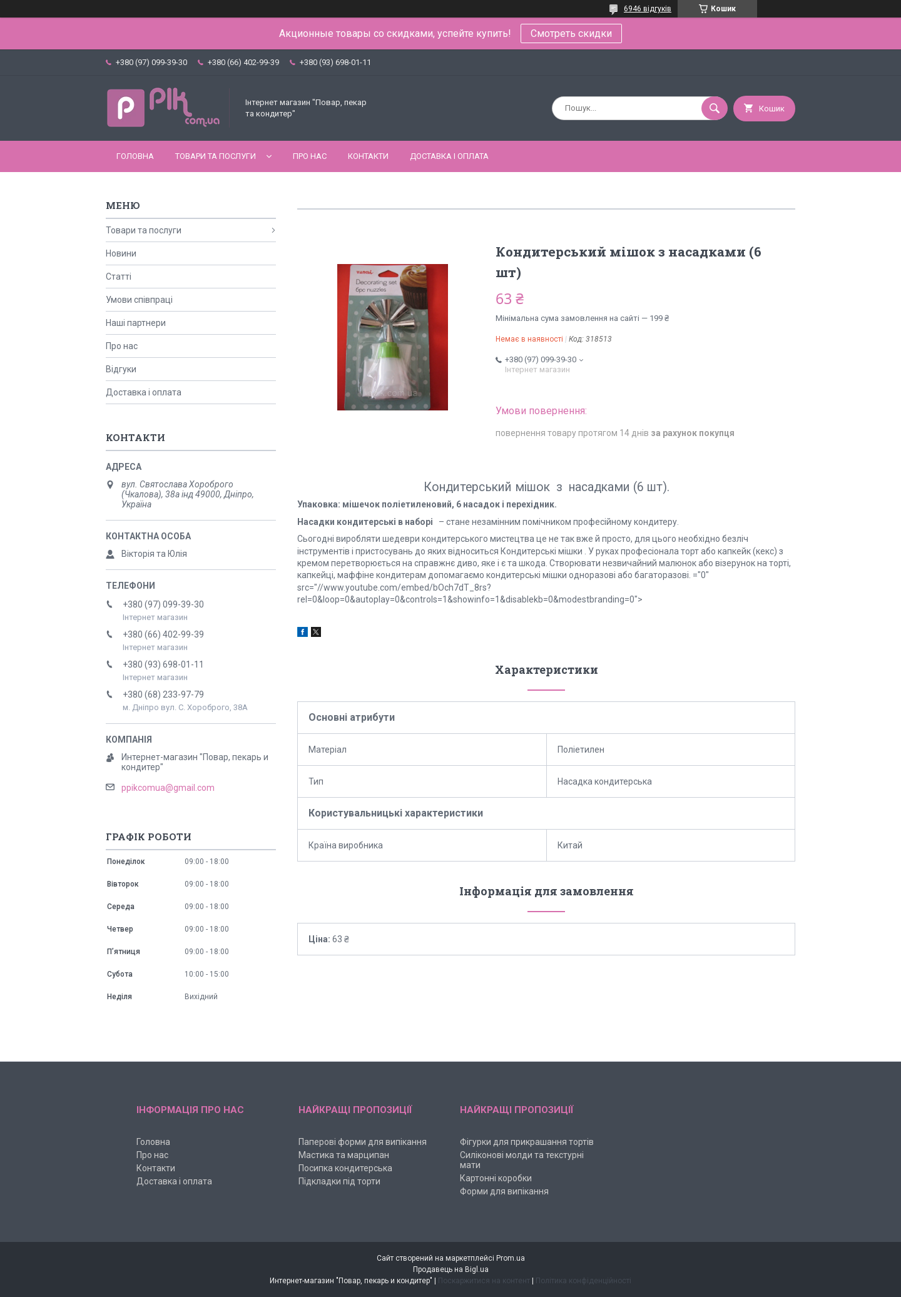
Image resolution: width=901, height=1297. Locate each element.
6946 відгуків (647, 8)
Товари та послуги (215, 156)
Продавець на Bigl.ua (451, 1269)
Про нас (310, 156)
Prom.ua (510, 1258)
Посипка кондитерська (345, 1168)
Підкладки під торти (339, 1181)
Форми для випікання (504, 1191)
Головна (135, 156)
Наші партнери (136, 323)
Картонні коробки (496, 1178)
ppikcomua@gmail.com (168, 788)
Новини (121, 253)
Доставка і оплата (449, 156)
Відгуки (121, 369)
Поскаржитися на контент (484, 1280)
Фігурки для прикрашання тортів (527, 1142)
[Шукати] (714, 108)
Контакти (368, 156)
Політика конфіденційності (583, 1280)
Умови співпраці (139, 300)
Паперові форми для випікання (362, 1142)
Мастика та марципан (343, 1155)
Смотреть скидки (571, 33)
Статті (118, 277)
